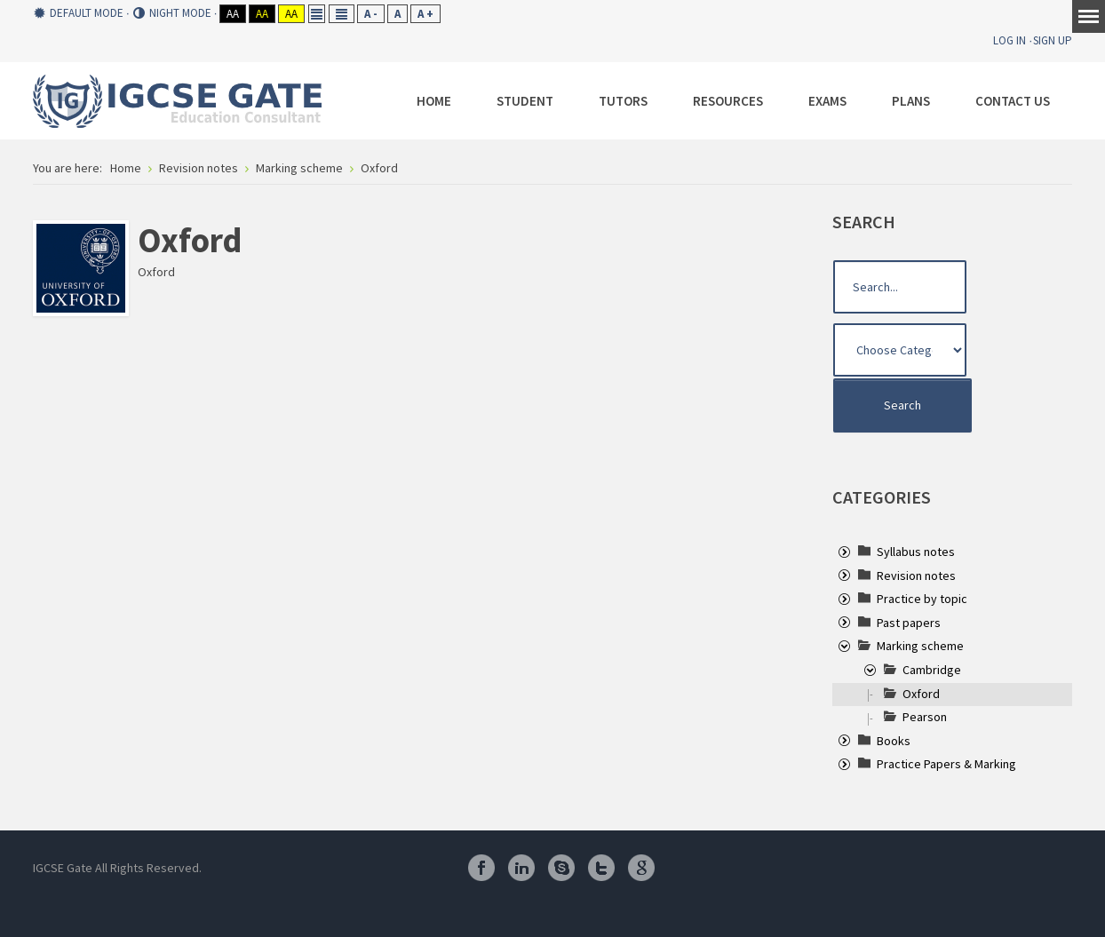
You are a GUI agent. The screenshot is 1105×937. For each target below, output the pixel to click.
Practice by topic (922, 599)
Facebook (481, 868)
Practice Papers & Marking (946, 764)
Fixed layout (316, 13)
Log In (1009, 40)
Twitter (601, 868)
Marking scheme (920, 646)
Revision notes (916, 576)
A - (371, 13)
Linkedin (521, 868)
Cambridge (931, 670)
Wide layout (341, 13)
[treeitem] (916, 552)
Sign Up (1052, 40)
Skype (561, 868)
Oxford (921, 694)
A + (425, 13)
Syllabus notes (916, 552)
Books (893, 741)
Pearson (924, 717)
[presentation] (843, 553)
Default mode (78, 13)
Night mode (172, 13)
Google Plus (641, 868)
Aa (233, 13)
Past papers (909, 623)
